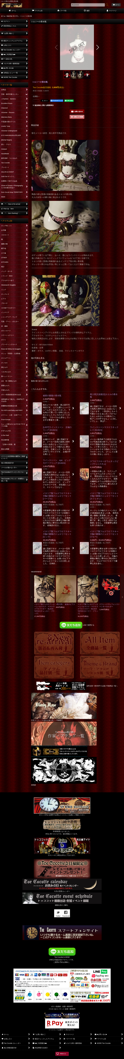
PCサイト (63, 1054)
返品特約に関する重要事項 (43, 105)
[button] (56, 47)
